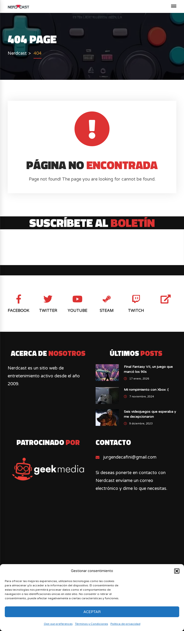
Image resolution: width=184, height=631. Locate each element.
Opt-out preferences (58, 624)
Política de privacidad (125, 624)
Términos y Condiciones (91, 624)
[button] (176, 571)
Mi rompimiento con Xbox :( (146, 390)
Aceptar (92, 612)
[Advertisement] (92, 552)
